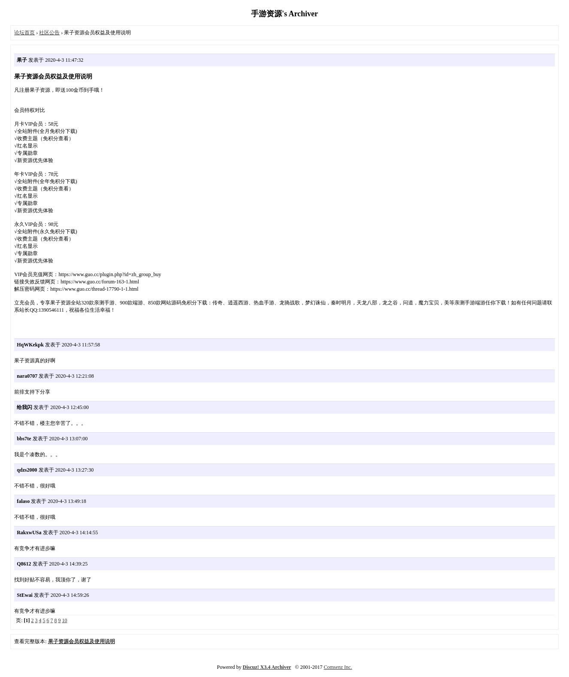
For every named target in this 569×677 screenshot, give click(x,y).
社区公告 (49, 33)
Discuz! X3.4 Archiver (267, 667)
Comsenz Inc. (338, 667)
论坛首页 (24, 33)
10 (64, 620)
